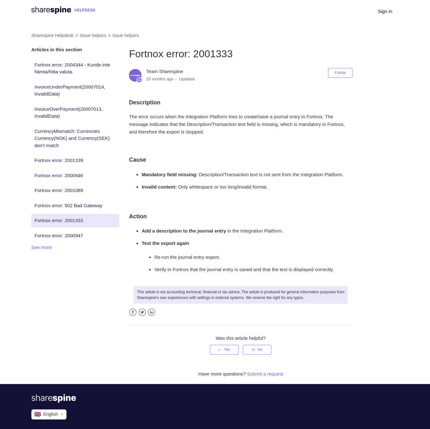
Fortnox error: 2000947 (59, 235)
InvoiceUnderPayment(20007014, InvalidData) (70, 90)
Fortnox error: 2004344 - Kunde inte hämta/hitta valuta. (72, 68)
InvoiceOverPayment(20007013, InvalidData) (69, 112)
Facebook (133, 312)
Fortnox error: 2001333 (59, 220)
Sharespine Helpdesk (52, 35)
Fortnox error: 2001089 (59, 190)
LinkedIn (151, 312)
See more (41, 247)
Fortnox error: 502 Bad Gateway (68, 205)
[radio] (224, 349)
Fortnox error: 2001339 (59, 160)
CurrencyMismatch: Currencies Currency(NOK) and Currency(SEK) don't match (72, 138)
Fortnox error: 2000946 (59, 175)
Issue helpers (93, 35)
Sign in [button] (385, 11)
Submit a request (265, 373)
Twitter (142, 312)
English (49, 414)
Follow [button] (340, 73)
